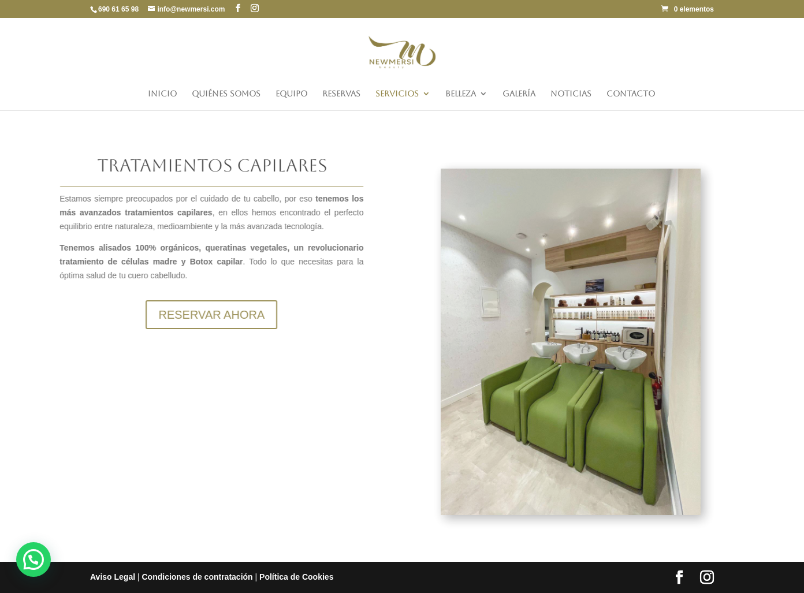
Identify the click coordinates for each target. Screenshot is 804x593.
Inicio (162, 93)
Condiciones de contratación (197, 576)
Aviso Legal (112, 576)
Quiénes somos (226, 93)
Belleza (460, 93)
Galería (518, 93)
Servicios (397, 93)
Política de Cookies (296, 576)
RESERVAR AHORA (182, 314)
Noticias (570, 93)
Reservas (341, 93)
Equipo (291, 93)
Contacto (630, 93)
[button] (33, 559)
